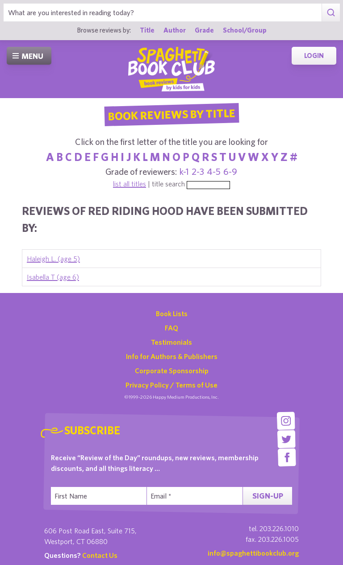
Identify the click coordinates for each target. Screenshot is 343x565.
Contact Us (99, 555)
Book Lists (172, 313)
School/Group (245, 30)
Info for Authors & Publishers (172, 356)
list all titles (129, 184)
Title (147, 30)
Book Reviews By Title (171, 114)
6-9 (230, 171)
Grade (204, 30)
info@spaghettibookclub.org (253, 553)
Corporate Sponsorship (172, 371)
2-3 (198, 171)
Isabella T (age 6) (53, 277)
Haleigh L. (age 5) (53, 259)
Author (174, 30)
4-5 (214, 171)
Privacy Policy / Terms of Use (171, 385)
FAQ (171, 328)
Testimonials (171, 342)
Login (314, 55)
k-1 (184, 171)
